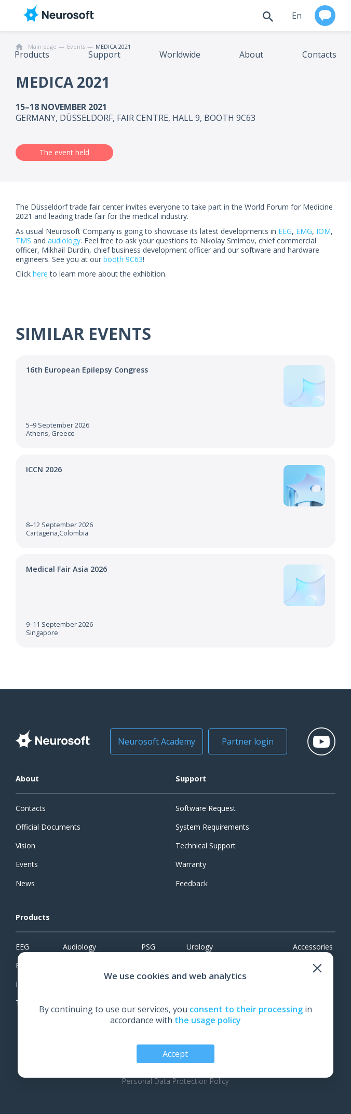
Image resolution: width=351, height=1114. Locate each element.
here (40, 274)
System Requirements (212, 827)
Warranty (191, 864)
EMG (304, 231)
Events (27, 864)
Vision (25, 845)
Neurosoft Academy (155, 741)
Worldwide (179, 54)
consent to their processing (246, 1009)
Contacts (319, 54)
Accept (175, 1054)
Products (32, 54)
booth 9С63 (123, 259)
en (297, 15)
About (251, 54)
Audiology (79, 947)
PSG (148, 947)
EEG (285, 231)
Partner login (246, 741)
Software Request (206, 808)
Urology (199, 947)
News (25, 883)
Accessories (313, 947)
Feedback (192, 883)
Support (104, 54)
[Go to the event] (175, 401)
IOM (323, 231)
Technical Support (206, 845)
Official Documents (48, 827)
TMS (23, 240)
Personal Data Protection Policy (175, 1081)
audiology (64, 240)
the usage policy (207, 1020)
